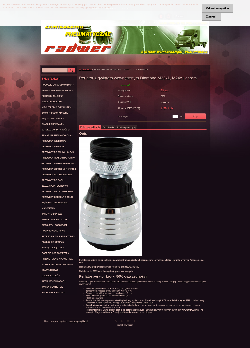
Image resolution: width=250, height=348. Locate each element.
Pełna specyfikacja (90, 127)
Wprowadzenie (85, 69)
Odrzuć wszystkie (217, 8)
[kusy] (175, 116)
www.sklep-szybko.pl (78, 321)
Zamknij (211, 16)
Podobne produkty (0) (126, 127)
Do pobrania (108, 127)
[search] (71, 70)
